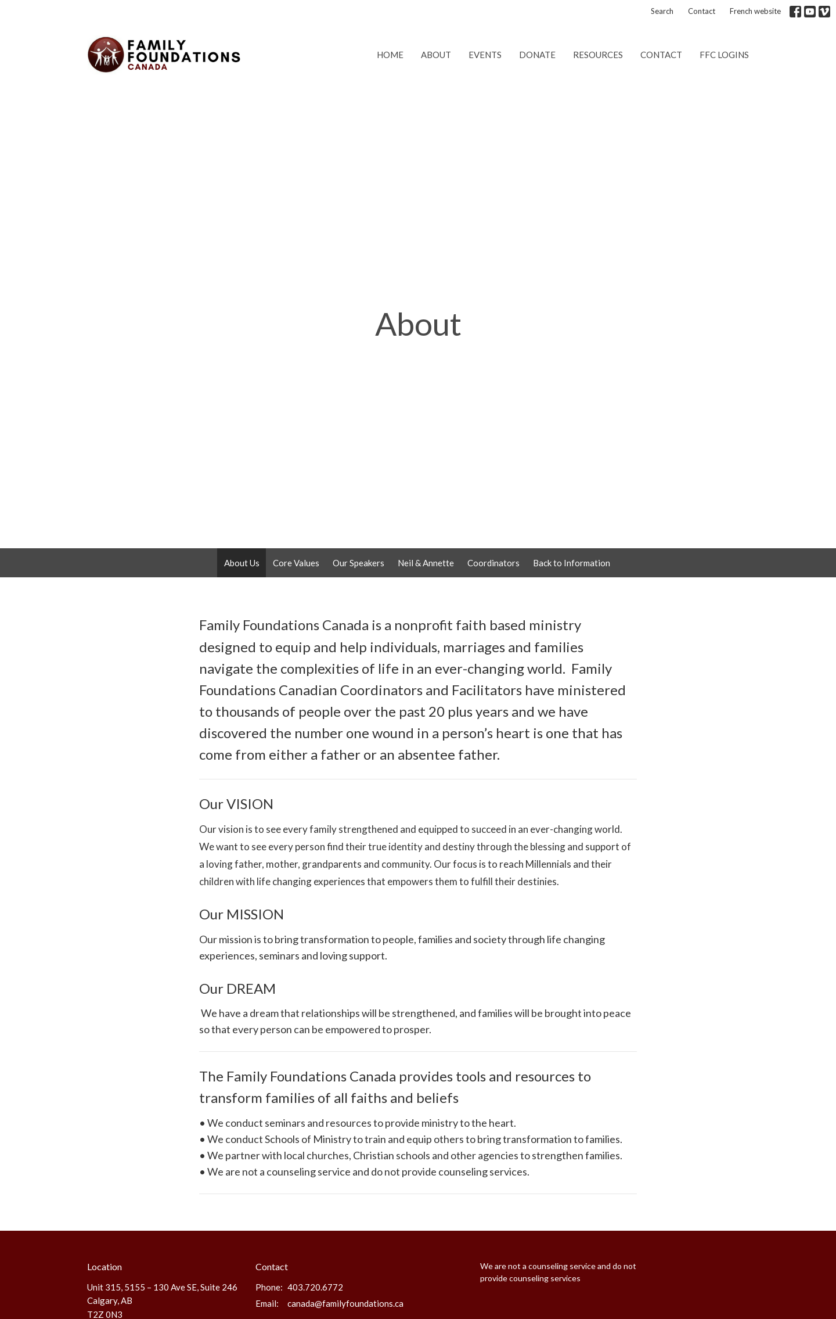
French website (755, 11)
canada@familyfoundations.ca (345, 1303)
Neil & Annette (426, 563)
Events (485, 54)
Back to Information (571, 563)
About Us (242, 563)
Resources (598, 54)
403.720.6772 (315, 1287)
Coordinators (493, 563)
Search (662, 11)
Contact (701, 11)
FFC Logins (724, 54)
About (436, 54)
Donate (537, 54)
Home (390, 54)
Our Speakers (358, 563)
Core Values (296, 563)
